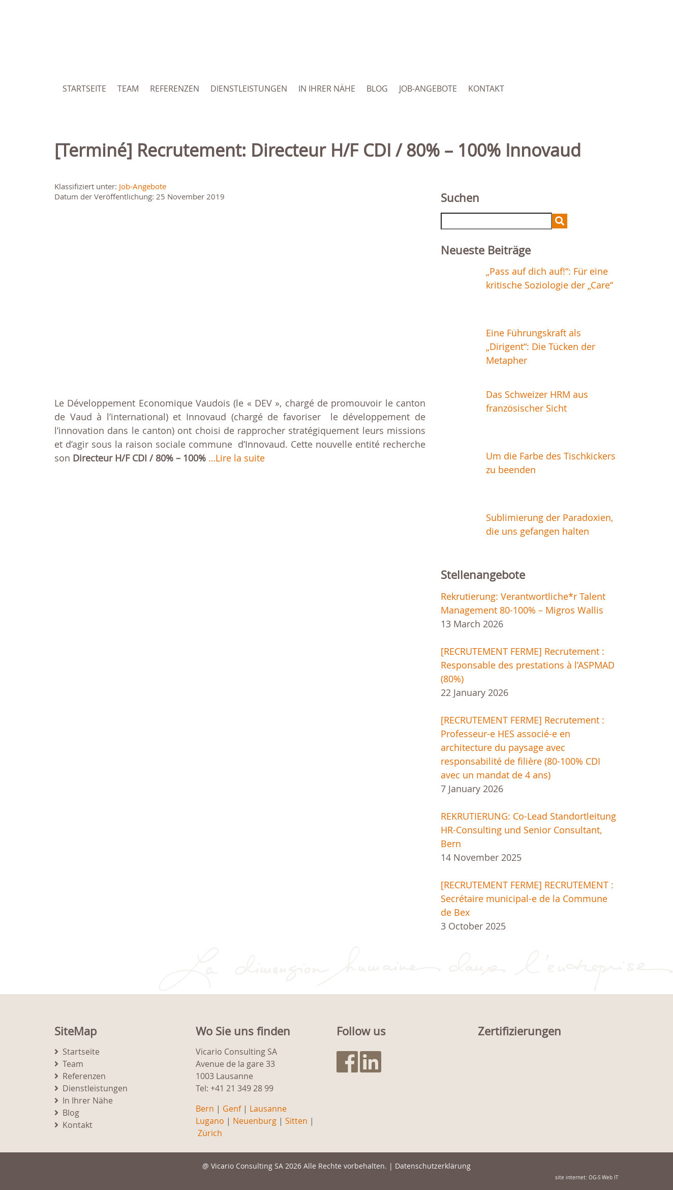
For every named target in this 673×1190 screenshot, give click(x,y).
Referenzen (174, 88)
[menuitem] (567, 88)
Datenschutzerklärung (433, 1166)
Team (128, 88)
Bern (205, 1108)
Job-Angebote (428, 88)
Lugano (210, 1120)
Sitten (296, 1120)
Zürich (210, 1133)
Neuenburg (255, 1120)
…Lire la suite (236, 458)
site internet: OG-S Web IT (587, 1177)
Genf (232, 1108)
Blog (377, 88)
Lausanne (268, 1108)
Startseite (84, 88)
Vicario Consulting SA (247, 1166)
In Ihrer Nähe (326, 88)
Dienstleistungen (248, 88)
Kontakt (486, 88)
